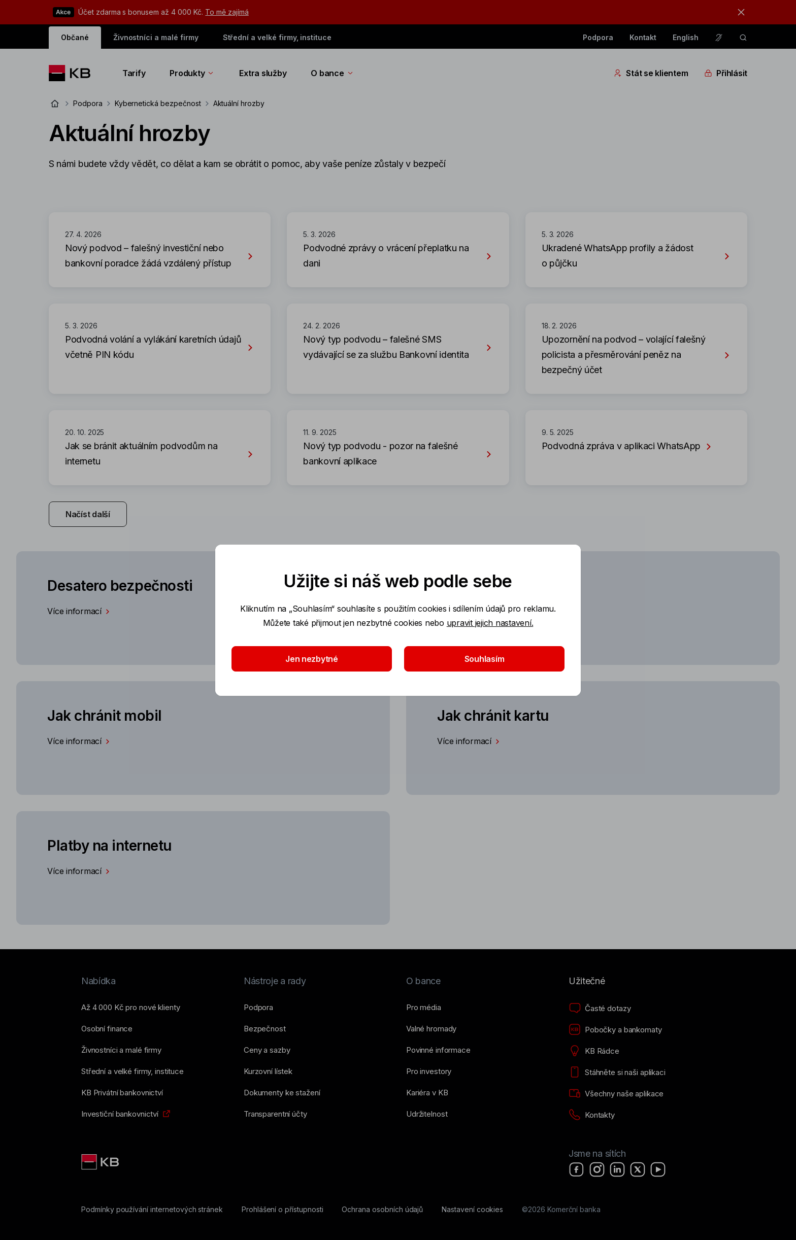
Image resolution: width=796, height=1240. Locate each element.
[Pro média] (423, 1007)
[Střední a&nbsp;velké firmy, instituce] (132, 1071)
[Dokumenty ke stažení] (282, 1092)
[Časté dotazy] (600, 1008)
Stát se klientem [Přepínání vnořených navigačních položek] (651, 73)
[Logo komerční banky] (73, 73)
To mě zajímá (226, 12)
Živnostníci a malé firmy (155, 37)
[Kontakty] (592, 1115)
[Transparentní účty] (275, 1114)
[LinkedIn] (617, 1169)
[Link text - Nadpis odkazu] (101, 1162)
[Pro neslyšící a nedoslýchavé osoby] (719, 37)
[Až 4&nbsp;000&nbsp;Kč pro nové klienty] (130, 1007)
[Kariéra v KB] (427, 1092)
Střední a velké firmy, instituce (277, 37)
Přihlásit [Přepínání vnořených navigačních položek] (725, 73)
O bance (332, 73)
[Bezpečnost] (265, 1028)
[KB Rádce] (594, 1051)
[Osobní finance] (106, 1028)
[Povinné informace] (438, 1050)
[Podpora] (258, 1007)
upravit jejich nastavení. (490, 623)
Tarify (133, 73)
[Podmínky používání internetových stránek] (152, 1209)
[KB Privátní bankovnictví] (122, 1092)
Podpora (598, 37)
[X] (637, 1169)
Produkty (192, 73)
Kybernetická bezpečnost (158, 103)
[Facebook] (577, 1169)
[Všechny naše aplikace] (616, 1093)
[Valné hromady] (431, 1028)
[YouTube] (658, 1169)
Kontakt (643, 37)
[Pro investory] (428, 1071)
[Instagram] (597, 1169)
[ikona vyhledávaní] (743, 37)
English (686, 37)
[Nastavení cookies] (472, 1209)
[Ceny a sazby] (267, 1050)
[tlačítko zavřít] (738, 12)
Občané (75, 37)
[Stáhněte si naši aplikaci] (617, 1072)
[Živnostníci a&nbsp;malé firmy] (121, 1050)
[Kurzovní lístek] (268, 1071)
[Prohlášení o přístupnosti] (282, 1209)
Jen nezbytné (311, 659)
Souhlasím (485, 659)
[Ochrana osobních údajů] (382, 1209)
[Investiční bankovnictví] (119, 1114)
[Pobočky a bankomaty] (615, 1029)
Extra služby (262, 73)
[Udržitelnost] (426, 1114)
